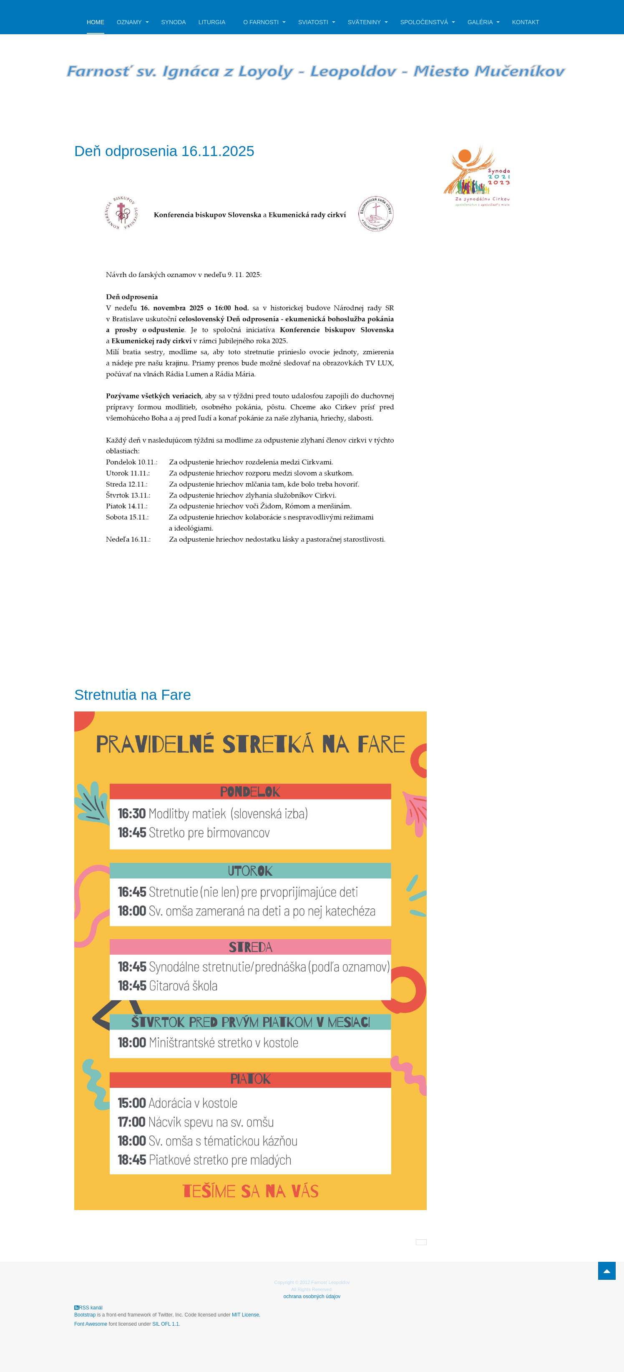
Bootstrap (85, 1315)
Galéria (484, 22)
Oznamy (133, 22)
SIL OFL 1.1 (165, 1324)
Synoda (173, 22)
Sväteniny (368, 22)
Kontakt (525, 22)
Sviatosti (316, 22)
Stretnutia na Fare (132, 694)
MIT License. (246, 1315)
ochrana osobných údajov (312, 1296)
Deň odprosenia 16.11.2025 (164, 151)
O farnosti (264, 22)
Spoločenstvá (427, 22)
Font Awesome (90, 1324)
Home (95, 22)
